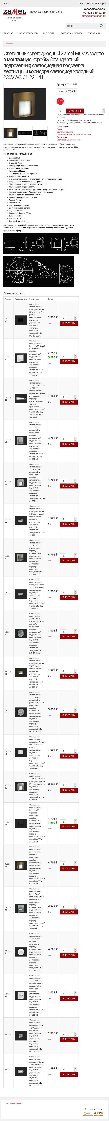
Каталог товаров (28, 33)
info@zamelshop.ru (94, 15)
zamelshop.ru (17, 1104)
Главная (8, 33)
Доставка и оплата (71, 33)
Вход (6, 3)
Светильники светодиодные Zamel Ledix (74, 134)
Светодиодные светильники (68, 140)
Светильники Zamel (65, 132)
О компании (94, 33)
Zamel (59, 129)
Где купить (49, 33)
